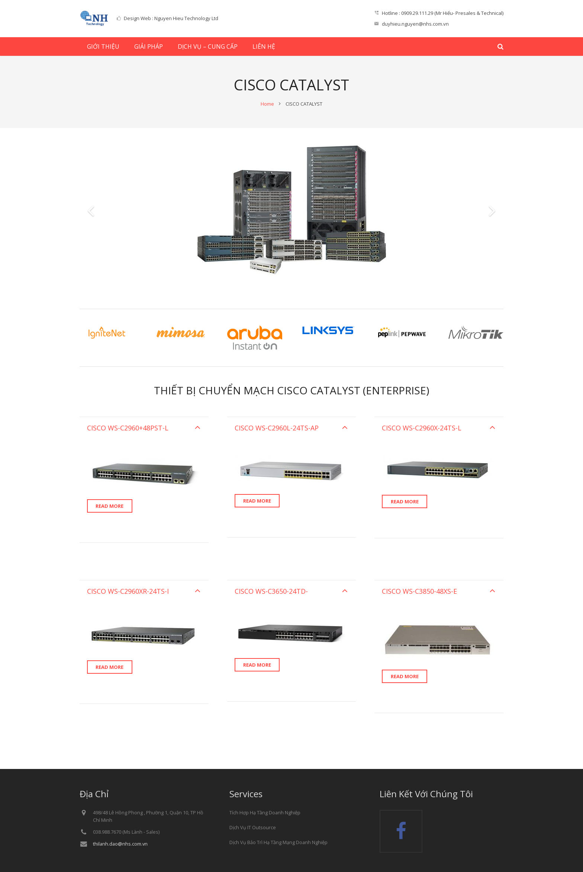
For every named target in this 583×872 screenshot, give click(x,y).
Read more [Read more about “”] (109, 506)
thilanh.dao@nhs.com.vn (120, 844)
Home (267, 103)
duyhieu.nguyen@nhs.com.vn (415, 23)
